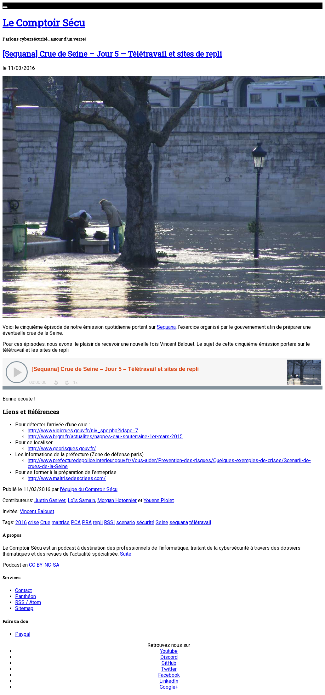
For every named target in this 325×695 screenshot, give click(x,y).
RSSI (109, 522)
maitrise (61, 522)
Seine (162, 522)
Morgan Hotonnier (117, 500)
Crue (45, 522)
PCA (76, 522)
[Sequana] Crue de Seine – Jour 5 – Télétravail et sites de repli (112, 54)
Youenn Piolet (159, 500)
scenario (125, 522)
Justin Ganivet (50, 500)
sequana (178, 522)
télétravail (200, 522)
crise (33, 522)
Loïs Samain (81, 500)
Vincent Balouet (37, 511)
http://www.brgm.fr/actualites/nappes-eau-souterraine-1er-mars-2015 (105, 437)
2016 (21, 522)
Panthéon (25, 596)
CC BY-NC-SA (44, 565)
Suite (125, 554)
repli (98, 522)
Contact (23, 590)
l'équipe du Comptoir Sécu (88, 489)
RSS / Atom (28, 602)
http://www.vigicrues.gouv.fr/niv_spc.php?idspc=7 (83, 431)
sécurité (145, 522)
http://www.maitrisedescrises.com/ (67, 478)
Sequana (166, 327)
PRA (87, 522)
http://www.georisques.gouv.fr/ (62, 448)
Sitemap (24, 608)
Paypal (22, 634)
